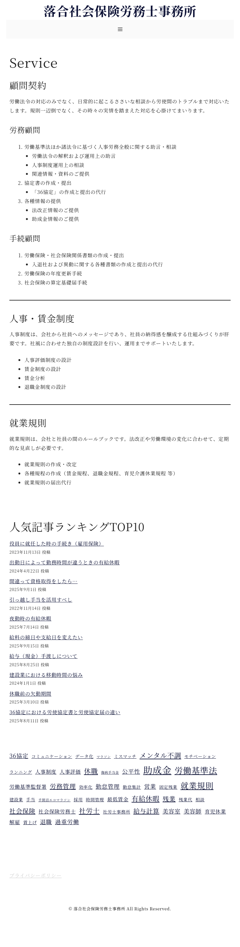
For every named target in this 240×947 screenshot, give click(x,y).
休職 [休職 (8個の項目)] (91, 771)
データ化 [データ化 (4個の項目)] (84, 756)
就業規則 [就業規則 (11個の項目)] (197, 785)
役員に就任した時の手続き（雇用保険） (56, 543)
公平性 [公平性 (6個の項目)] (131, 771)
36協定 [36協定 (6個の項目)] (18, 755)
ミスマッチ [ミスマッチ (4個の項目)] (125, 756)
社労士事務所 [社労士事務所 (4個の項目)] (116, 811)
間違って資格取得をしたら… (43, 581)
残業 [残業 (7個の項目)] (169, 798)
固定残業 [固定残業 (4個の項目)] (168, 787)
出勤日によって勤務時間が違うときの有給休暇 (64, 562)
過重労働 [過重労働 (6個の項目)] (67, 822)
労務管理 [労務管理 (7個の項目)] (63, 786)
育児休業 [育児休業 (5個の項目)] (215, 811)
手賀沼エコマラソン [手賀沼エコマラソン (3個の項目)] (54, 800)
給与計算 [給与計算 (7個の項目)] (146, 810)
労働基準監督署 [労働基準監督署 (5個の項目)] (28, 786)
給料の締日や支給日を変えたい (46, 637)
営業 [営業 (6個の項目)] (150, 786)
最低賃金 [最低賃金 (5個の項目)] (117, 799)
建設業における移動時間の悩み (46, 674)
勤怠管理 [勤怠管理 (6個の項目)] (108, 786)
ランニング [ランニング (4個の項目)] (20, 772)
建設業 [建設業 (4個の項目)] (16, 799)
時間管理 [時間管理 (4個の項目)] (95, 799)
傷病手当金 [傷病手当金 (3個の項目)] (110, 772)
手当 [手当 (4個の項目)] (30, 799)
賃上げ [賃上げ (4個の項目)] (30, 822)
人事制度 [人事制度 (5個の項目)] (45, 771)
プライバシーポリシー (35, 875)
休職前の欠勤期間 (30, 693)
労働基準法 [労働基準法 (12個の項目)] (195, 770)
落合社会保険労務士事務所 (120, 10)
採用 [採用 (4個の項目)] (78, 799)
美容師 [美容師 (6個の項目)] (192, 811)
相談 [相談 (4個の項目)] (199, 799)
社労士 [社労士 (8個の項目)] (89, 810)
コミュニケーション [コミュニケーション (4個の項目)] (52, 756)
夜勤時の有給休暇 (30, 618)
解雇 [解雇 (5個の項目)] (14, 822)
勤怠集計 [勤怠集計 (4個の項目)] (132, 787)
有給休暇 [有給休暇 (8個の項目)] (145, 798)
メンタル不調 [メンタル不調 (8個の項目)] (160, 755)
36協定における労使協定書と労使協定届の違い (64, 712)
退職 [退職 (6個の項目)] (46, 822)
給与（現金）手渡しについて (43, 656)
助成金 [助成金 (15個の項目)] (157, 769)
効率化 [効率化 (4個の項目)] (85, 787)
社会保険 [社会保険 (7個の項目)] (22, 810)
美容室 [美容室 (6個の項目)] (171, 811)
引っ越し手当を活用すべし (40, 599)
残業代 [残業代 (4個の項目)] (185, 799)
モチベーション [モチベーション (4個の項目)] (200, 756)
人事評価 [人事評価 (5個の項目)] (70, 771)
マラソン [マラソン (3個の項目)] (104, 756)
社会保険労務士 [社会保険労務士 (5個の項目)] (57, 811)
